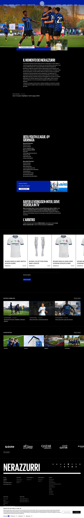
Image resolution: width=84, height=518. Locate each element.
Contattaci (28, 479)
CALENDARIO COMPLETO (27, 38)
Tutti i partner (6, 452)
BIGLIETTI (70, 5)
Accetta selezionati (67, 512)
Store (64, 5)
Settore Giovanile (27, 270)
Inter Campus (40, 477)
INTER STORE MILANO (23, 498)
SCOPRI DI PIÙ (24, 180)
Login (75, 5)
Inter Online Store (7, 482)
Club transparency (52, 486)
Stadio (4, 500)
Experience (18, 481)
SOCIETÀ (18, 5)
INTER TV (24, 5)
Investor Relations (52, 482)
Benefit (18, 482)
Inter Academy (29, 477)
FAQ (4, 504)
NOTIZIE (5, 5)
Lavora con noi (51, 485)
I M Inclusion (51, 491)
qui (12, 512)
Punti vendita (5, 498)
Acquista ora (7, 256)
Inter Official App (6, 484)
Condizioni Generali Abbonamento (9, 506)
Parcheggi (5, 503)
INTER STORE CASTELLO (24, 501)
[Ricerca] (80, 5)
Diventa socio (19, 479)
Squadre (5, 479)
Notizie (4, 477)
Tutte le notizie (77, 289)
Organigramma (51, 479)
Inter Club (19, 477)
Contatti (50, 488)
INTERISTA (58, 5)
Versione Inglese (27, 265)
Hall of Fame (51, 481)
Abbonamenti (5, 501)
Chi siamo (39, 479)
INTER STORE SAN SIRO (24, 500)
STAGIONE (11, 5)
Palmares (50, 489)
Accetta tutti (76, 512)
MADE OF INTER (31, 5)
